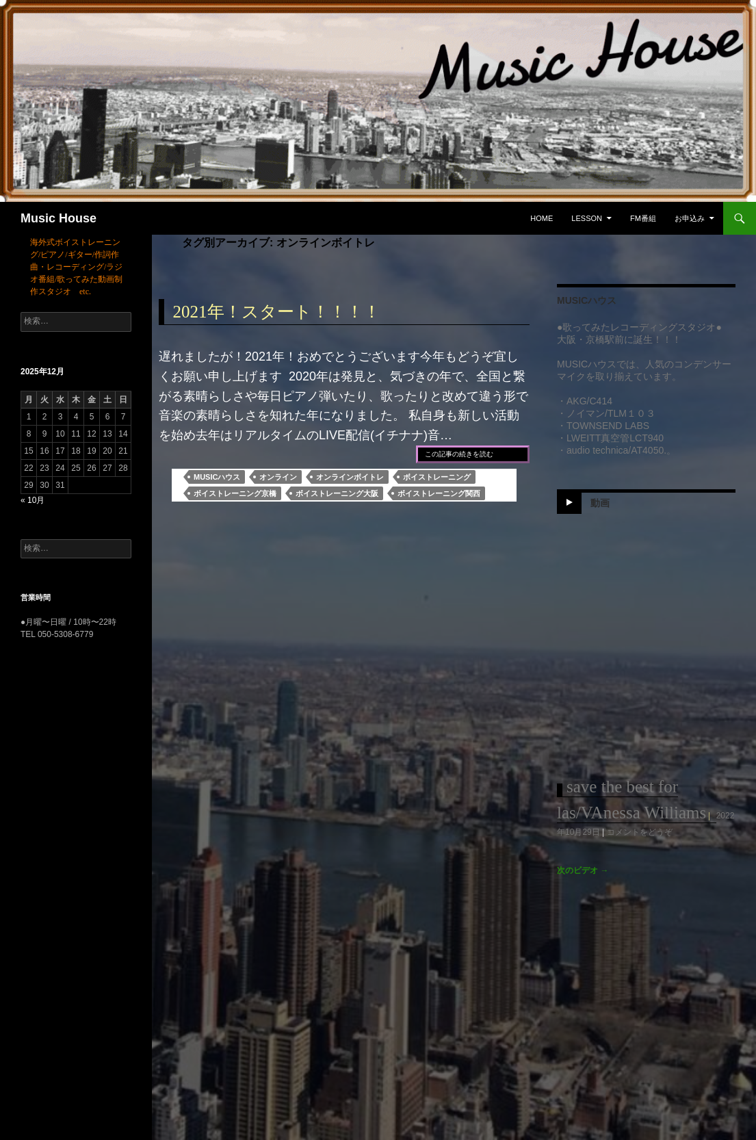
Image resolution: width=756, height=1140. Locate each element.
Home (541, 218)
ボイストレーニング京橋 (235, 493)
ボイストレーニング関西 (438, 493)
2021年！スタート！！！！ (276, 311)
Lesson (586, 218)
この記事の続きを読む (459, 454)
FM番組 (643, 218)
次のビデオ (582, 870)
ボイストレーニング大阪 (337, 493)
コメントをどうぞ (640, 832)
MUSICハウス (217, 477)
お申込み (690, 218)
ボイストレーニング (437, 477)
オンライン (278, 477)
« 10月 (32, 500)
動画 (600, 502)
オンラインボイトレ (350, 477)
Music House (58, 218)
